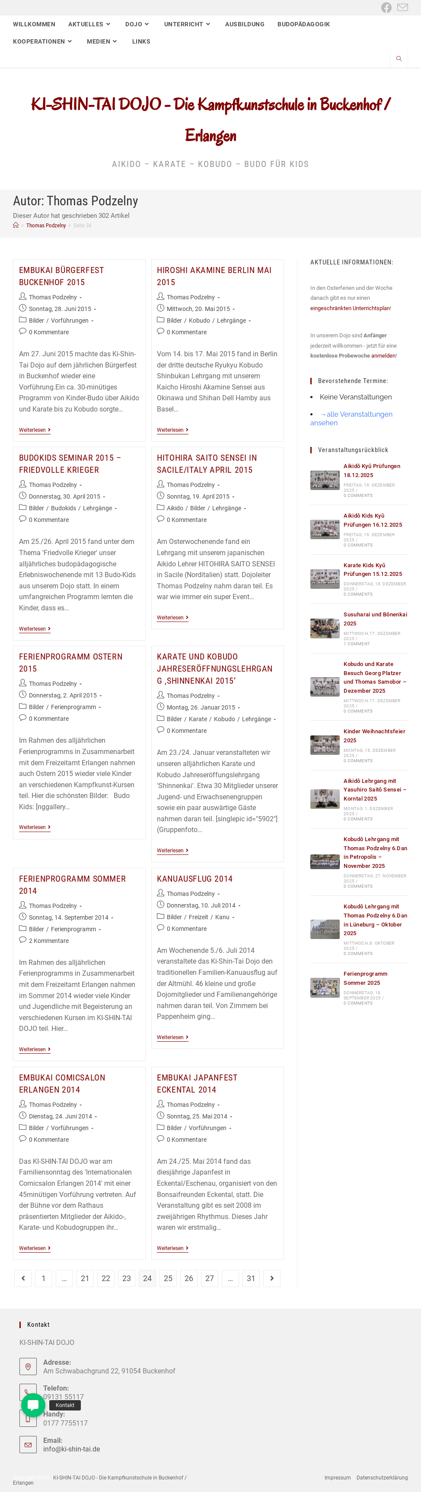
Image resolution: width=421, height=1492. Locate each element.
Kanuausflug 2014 (195, 878)
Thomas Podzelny (53, 297)
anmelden (383, 355)
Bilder (36, 320)
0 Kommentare (49, 332)
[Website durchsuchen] (399, 59)
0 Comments (358, 495)
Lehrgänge (231, 320)
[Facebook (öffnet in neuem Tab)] (387, 7)
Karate (198, 719)
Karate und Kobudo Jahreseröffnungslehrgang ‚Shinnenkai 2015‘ (215, 668)
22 (106, 1278)
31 (251, 1278)
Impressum (338, 1478)
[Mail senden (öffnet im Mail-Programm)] (401, 7)
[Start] (16, 225)
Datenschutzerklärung (382, 1478)
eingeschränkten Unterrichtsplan (350, 308)
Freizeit (198, 917)
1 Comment (357, 643)
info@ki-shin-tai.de (71, 1449)
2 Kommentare (49, 940)
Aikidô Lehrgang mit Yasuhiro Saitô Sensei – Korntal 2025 (375, 790)
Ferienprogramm (73, 707)
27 (209, 1278)
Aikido (175, 508)
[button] (33, 1405)
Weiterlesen (35, 430)
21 (85, 1278)
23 (126, 1278)
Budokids (63, 508)
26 (189, 1278)
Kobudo (199, 320)
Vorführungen (70, 320)
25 (168, 1278)
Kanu (222, 917)
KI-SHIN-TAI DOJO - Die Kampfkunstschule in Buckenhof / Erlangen (100, 1480)
